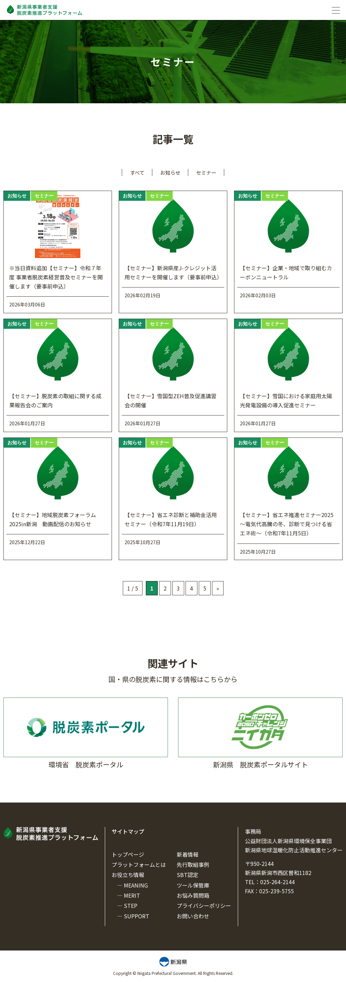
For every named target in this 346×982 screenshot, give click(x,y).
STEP (130, 905)
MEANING (136, 885)
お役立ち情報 (128, 875)
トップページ (128, 854)
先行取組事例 (193, 864)
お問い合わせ (193, 916)
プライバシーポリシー (204, 905)
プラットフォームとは (139, 864)
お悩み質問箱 (193, 895)
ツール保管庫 (193, 885)
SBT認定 (187, 875)
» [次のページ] (217, 588)
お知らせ (170, 172)
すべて (137, 172)
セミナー (206, 172)
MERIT (132, 895)
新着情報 (187, 854)
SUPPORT (136, 916)
